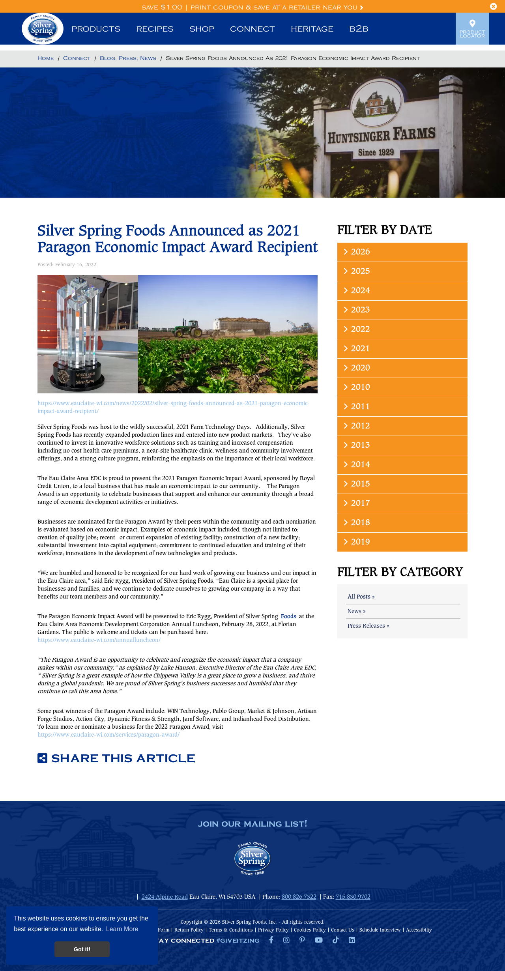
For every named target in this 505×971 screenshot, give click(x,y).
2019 (356, 542)
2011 (356, 407)
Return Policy (189, 930)
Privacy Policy (273, 930)
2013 (356, 445)
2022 (356, 329)
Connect (252, 28)
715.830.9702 (353, 897)
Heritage (312, 28)
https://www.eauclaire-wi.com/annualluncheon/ (99, 640)
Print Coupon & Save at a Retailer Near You (277, 7)
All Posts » (361, 597)
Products (95, 28)
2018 (356, 523)
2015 (356, 484)
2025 (356, 271)
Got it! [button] (82, 949)
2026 (356, 252)
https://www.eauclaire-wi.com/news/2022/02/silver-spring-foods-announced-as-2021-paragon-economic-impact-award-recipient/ (173, 407)
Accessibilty (419, 930)
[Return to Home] (45, 59)
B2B (358, 28)
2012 (356, 426)
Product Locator (472, 29)
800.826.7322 (299, 897)
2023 (356, 310)
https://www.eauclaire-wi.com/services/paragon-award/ (108, 735)
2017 (356, 503)
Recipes (155, 28)
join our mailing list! (252, 824)
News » (357, 611)
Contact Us (342, 930)
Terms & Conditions (231, 930)
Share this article (116, 759)
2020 (356, 368)
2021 (356, 349)
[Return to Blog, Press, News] (128, 59)
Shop (201, 28)
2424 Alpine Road (165, 897)
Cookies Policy (310, 930)
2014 (356, 465)
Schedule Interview (380, 930)
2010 (356, 387)
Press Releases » (368, 626)
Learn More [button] (122, 929)
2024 (356, 291)
